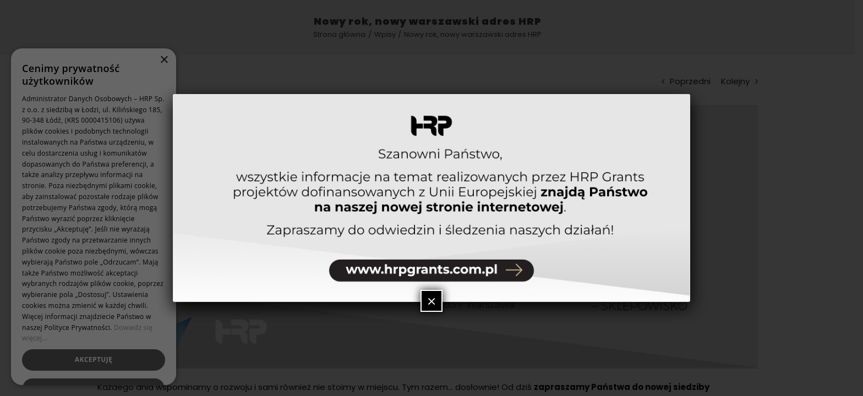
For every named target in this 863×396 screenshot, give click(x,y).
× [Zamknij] (431, 301)
